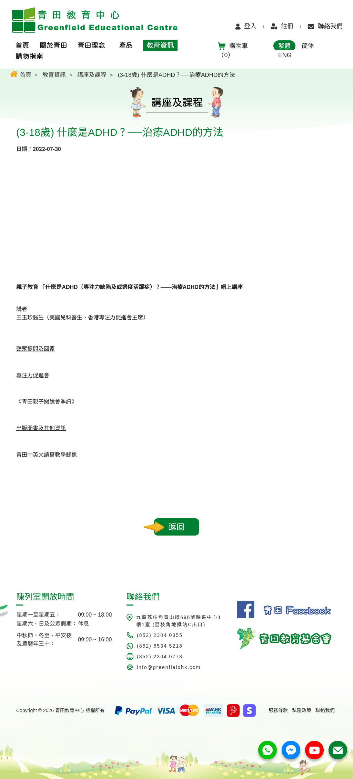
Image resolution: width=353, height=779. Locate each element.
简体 (308, 45)
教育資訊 (54, 75)
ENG (285, 55)
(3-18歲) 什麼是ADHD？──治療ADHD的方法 (176, 75)
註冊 (282, 26)
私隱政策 (301, 710)
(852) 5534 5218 (160, 646)
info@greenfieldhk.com (169, 667)
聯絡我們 (325, 26)
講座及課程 (92, 75)
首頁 (20, 74)
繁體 (284, 45)
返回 (176, 527)
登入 (245, 26)
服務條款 (278, 710)
